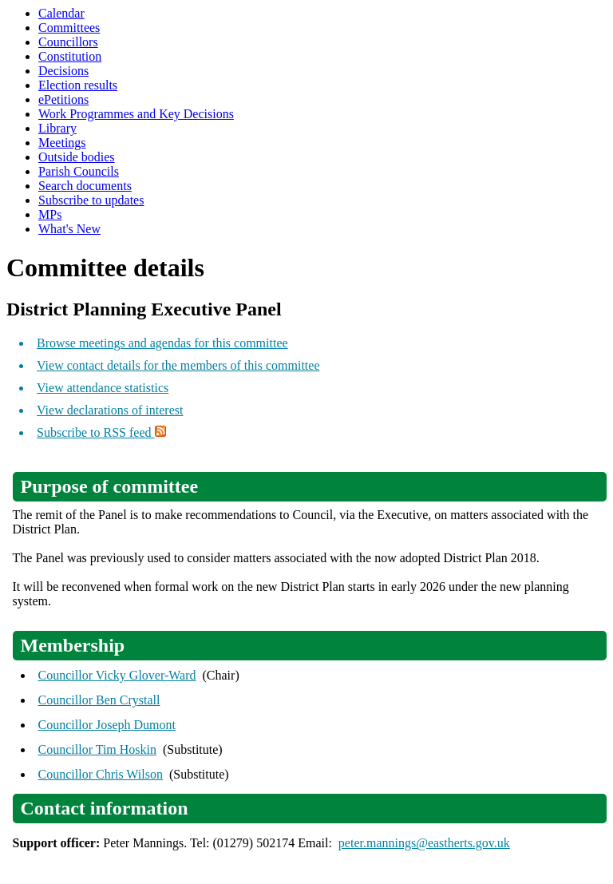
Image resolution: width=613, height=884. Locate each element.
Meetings (62, 142)
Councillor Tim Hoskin (97, 749)
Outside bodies (76, 157)
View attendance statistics (102, 387)
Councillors (68, 42)
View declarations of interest (110, 410)
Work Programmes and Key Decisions (136, 114)
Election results (77, 85)
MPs (49, 214)
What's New (69, 229)
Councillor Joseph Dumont (107, 724)
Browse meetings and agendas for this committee (162, 343)
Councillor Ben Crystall (99, 700)
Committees (69, 27)
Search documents (85, 185)
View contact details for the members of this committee (178, 365)
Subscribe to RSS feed (101, 432)
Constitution (69, 56)
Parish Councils (78, 171)
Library (57, 128)
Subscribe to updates (91, 200)
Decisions (63, 70)
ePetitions (63, 99)
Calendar (61, 13)
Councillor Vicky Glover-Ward (117, 675)
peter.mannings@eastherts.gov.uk (424, 843)
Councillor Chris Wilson (100, 774)
